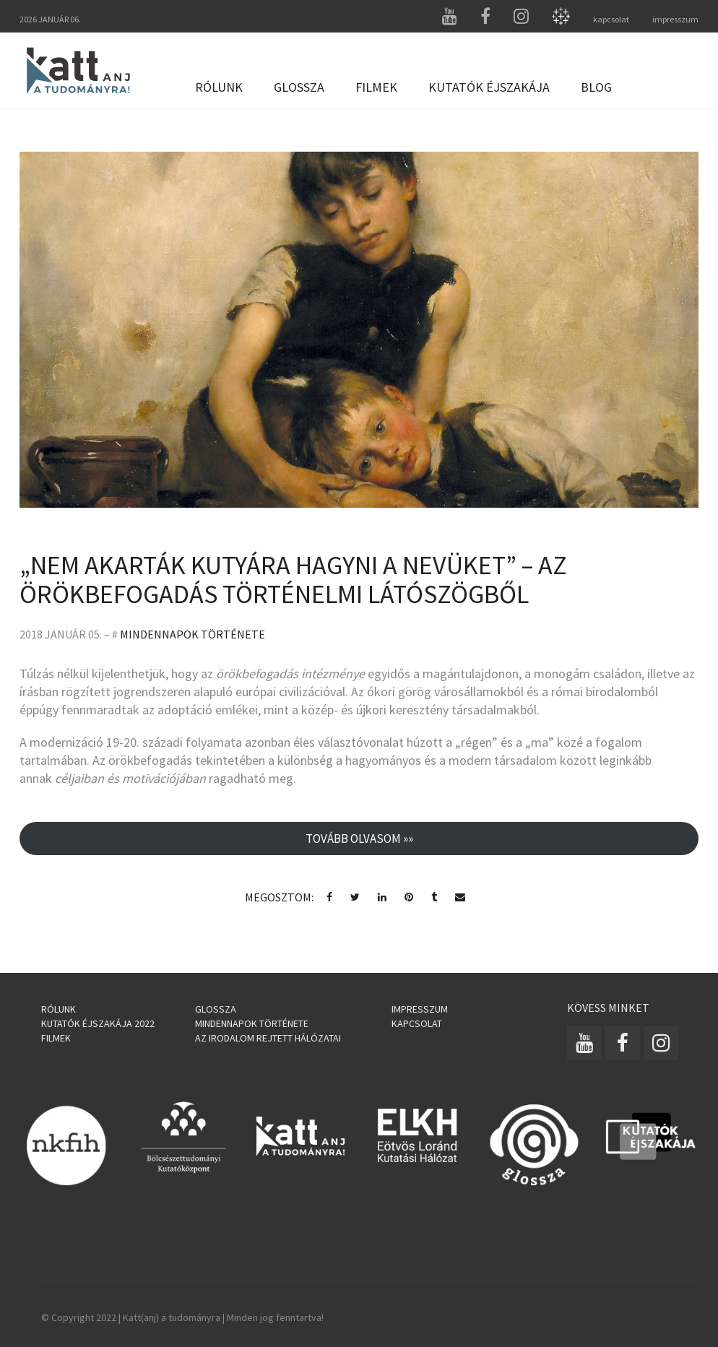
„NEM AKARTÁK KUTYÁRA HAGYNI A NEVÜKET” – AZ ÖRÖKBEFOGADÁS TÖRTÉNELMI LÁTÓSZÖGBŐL (293, 579)
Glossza (299, 87)
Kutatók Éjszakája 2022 (98, 1023)
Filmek (376, 87)
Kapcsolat (417, 1023)
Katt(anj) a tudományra (171, 1317)
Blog (596, 87)
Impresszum (420, 1008)
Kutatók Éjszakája (489, 87)
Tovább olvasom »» (359, 838)
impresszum (675, 19)
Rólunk (219, 87)
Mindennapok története (192, 634)
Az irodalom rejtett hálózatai (268, 1037)
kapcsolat (611, 19)
